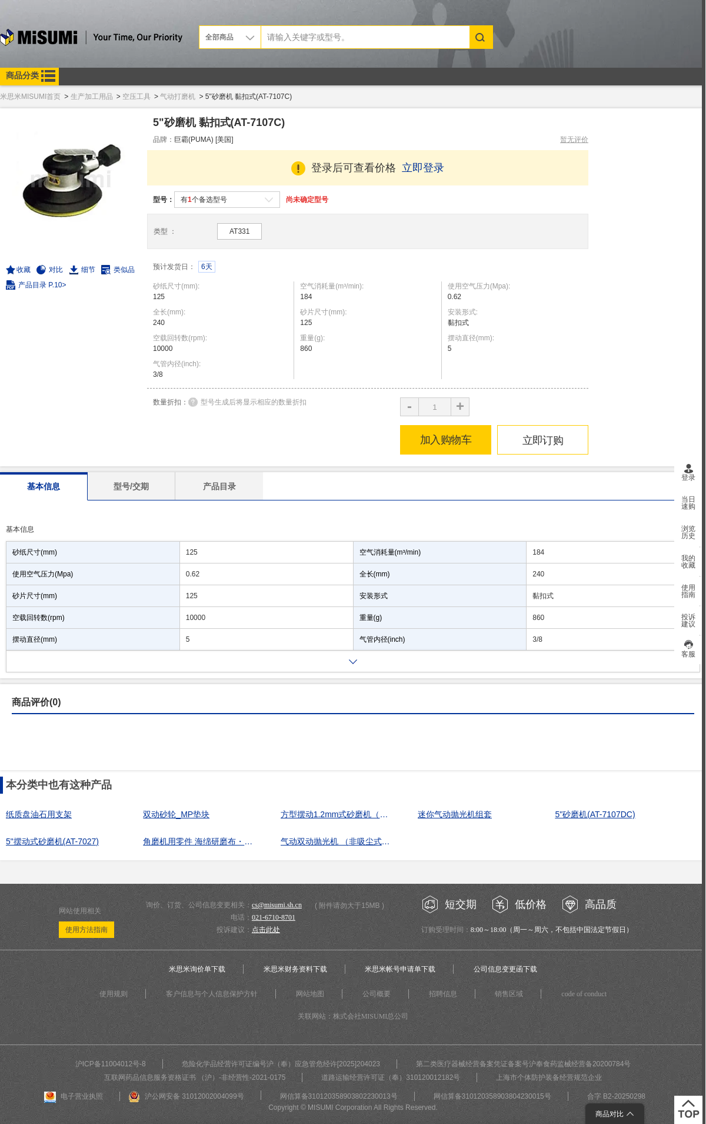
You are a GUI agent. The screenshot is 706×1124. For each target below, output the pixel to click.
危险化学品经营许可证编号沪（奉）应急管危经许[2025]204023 (281, 1064)
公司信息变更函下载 (505, 969)
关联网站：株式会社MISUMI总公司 (353, 1016)
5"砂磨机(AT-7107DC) (595, 814)
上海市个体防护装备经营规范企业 (549, 1077)
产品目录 (219, 486)
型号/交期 (131, 486)
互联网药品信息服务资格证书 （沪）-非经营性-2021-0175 (195, 1077)
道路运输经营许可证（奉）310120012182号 (390, 1077)
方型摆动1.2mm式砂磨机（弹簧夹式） (338, 814)
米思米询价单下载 (197, 969)
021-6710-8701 (273, 917)
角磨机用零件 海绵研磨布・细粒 (200, 841)
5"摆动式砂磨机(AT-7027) (52, 841)
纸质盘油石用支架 (39, 814)
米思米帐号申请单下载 (400, 969)
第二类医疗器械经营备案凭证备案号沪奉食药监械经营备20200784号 (523, 1064)
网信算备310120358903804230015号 (492, 1096)
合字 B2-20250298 (616, 1096)
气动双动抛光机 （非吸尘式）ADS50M (338, 841)
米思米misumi (91, 39)
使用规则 (113, 994)
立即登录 (423, 168)
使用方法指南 (86, 930)
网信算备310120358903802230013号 (339, 1096)
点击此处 (266, 930)
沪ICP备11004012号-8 (110, 1064)
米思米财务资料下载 (295, 969)
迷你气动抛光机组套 (455, 814)
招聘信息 (443, 994)
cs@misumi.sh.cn (277, 905)
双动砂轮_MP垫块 (176, 814)
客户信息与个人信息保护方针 (212, 994)
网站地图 (310, 994)
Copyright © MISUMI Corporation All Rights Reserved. (353, 1107)
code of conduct (584, 994)
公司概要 (376, 994)
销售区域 (509, 994)
